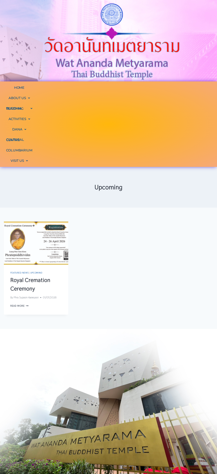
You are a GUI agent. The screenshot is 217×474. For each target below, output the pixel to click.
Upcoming (36, 210)
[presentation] (36, 180)
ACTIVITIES (125, 88)
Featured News (19, 210)
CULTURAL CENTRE (186, 88)
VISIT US (126, 98)
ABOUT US (45, 88)
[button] (46, 87)
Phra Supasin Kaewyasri (26, 234)
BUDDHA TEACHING (85, 88)
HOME (19, 88)
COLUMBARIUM (95, 98)
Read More (19, 243)
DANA (153, 88)
